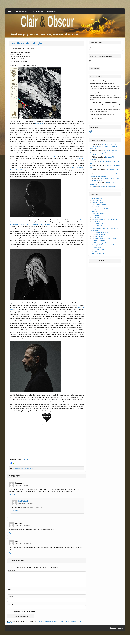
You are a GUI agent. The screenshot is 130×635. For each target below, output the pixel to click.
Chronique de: (14, 61)
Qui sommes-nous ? (22, 11)
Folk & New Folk (97, 215)
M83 (72, 167)
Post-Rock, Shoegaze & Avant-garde (22, 468)
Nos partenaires (38, 11)
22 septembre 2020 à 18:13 (23, 525)
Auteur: (12, 54)
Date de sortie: (15, 59)
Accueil (10, 11)
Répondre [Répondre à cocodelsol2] (12, 533)
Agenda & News (97, 198)
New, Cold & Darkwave (99, 234)
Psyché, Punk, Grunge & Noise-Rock (103, 245)
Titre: (12, 52)
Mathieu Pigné (78, 158)
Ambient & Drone (97, 202)
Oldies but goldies (97, 236)
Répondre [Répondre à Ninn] (12, 553)
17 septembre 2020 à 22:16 (23, 485)
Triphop (94, 251)
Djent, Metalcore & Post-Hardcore (102, 209)
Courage (120, 628)
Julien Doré (78, 167)
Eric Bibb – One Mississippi (107, 186)
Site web (10, 604)
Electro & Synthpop (98, 213)
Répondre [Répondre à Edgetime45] (12, 494)
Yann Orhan (25, 459)
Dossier (94, 211)
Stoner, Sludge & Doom (99, 249)
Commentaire (12, 570)
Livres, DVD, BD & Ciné (99, 224)
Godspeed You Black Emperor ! (22, 224)
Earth (40, 224)
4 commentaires (29, 48)
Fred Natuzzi (23, 501)
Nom (10, 589)
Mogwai (35, 224)
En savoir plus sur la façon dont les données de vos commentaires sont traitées (44, 621)
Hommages (95, 217)
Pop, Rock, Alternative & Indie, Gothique (104, 238)
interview (52, 156)
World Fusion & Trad (98, 253)
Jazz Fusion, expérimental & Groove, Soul (104, 219)
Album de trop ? (97, 200)
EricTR (94, 186)
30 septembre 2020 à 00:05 (26, 503)
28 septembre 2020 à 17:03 (23, 543)
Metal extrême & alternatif (100, 226)
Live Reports (96, 221)
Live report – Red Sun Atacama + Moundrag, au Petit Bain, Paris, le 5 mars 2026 (104, 146)
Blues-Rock (95, 207)
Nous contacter (51, 11)
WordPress (113, 628)
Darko (32, 161)
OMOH (21, 170)
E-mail (10, 596)
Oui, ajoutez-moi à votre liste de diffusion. (22, 611)
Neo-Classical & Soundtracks (101, 232)
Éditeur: (12, 56)
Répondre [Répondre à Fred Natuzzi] (15, 510)
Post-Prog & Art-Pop (98, 240)
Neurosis (47, 224)
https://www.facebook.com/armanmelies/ (46, 425)
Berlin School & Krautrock (100, 205)
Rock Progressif (97, 247)
